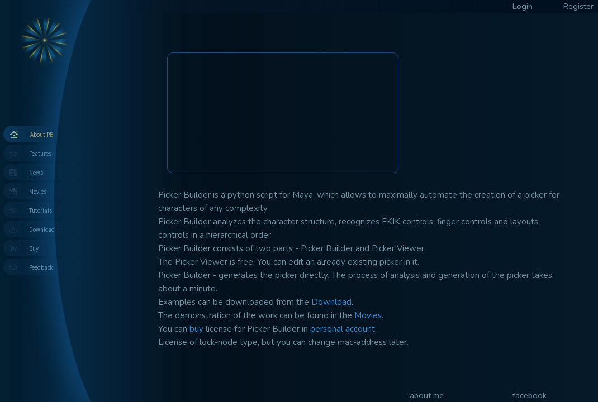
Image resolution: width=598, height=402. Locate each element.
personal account (342, 328)
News (36, 172)
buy (196, 328)
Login (522, 6)
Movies (37, 191)
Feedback (41, 267)
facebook (529, 395)
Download (42, 229)
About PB (41, 134)
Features (40, 153)
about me (427, 395)
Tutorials (40, 210)
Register (578, 6)
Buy (34, 248)
